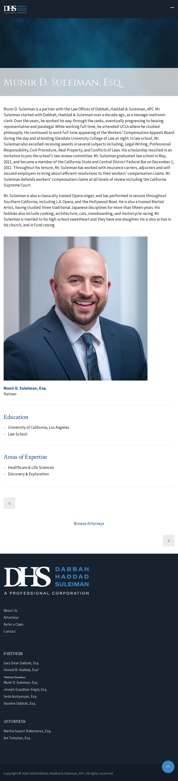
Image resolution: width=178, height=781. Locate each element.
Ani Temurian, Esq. (17, 738)
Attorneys (11, 617)
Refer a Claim (13, 624)
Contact (10, 631)
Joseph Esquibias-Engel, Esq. (25, 689)
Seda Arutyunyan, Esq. (20, 696)
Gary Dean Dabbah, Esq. (21, 663)
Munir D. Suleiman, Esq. (21, 682)
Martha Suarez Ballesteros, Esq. (27, 731)
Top (168, 767)
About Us (11, 610)
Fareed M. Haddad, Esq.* (21, 669)
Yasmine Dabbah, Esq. (20, 703)
